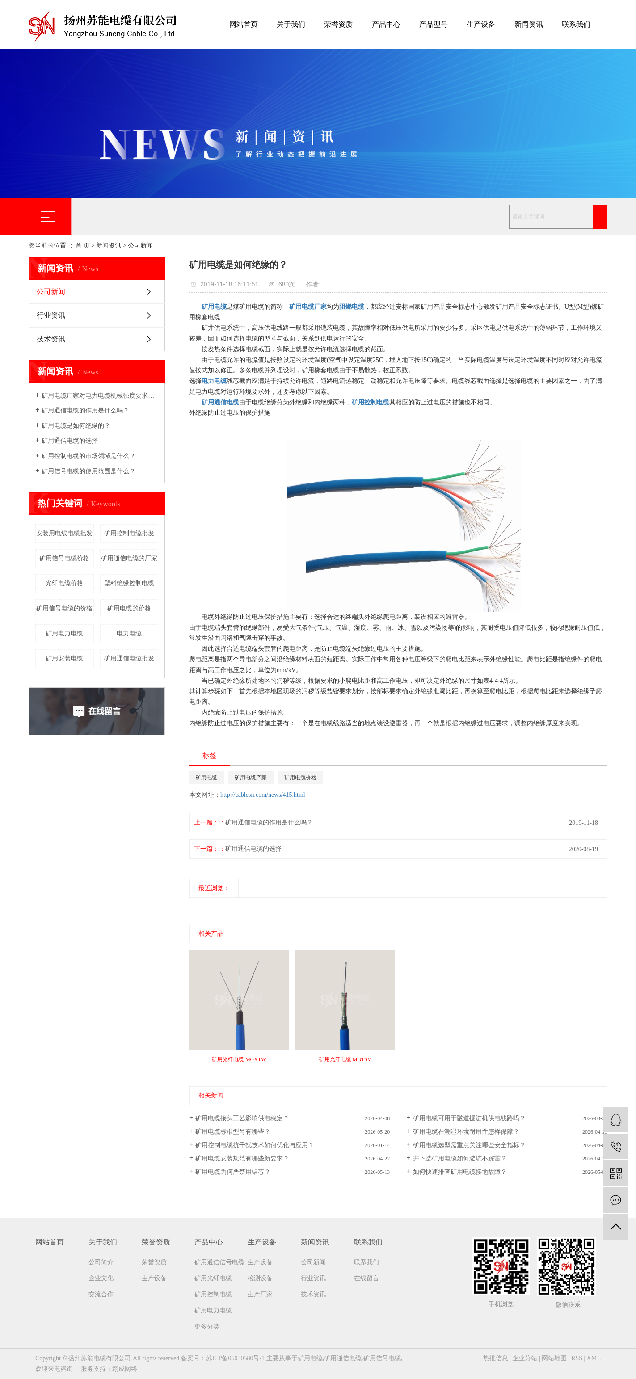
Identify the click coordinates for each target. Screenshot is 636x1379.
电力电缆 (129, 633)
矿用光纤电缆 (213, 1278)
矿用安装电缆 (64, 658)
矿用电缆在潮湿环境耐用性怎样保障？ (466, 1131)
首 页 (83, 245)
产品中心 (386, 24)
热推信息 (495, 1358)
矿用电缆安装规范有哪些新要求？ (242, 1158)
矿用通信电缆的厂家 (129, 558)
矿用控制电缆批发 (129, 533)
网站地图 (554, 1358)
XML (594, 1358)
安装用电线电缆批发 (64, 533)
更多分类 (206, 1326)
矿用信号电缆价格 (64, 558)
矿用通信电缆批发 (129, 658)
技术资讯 (51, 339)
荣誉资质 (338, 24)
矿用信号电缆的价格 (64, 608)
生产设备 (481, 24)
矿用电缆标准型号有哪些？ (232, 1131)
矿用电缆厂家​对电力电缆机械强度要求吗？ (100, 395)
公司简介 (101, 1262)
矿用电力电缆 (64, 633)
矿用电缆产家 (251, 777)
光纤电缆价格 (64, 583)
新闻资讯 (528, 24)
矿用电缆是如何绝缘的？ (76, 425)
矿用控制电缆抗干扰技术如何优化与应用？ (254, 1145)
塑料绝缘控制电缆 (129, 583)
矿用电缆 (206, 777)
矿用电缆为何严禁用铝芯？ (232, 1172)
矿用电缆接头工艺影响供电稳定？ (242, 1118)
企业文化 (101, 1278)
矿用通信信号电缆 (219, 1262)
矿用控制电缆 (213, 1294)
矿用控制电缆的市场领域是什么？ (88, 456)
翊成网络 (124, 1369)
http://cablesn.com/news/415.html (262, 794)
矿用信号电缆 (382, 1358)
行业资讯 (51, 315)
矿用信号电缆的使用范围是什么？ (88, 471)
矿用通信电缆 (343, 1358)
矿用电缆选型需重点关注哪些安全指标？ (469, 1145)
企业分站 (524, 1358)
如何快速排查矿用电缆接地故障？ (460, 1172)
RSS (576, 1358)
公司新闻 (140, 245)
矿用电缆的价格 (129, 608)
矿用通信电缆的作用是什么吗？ (85, 410)
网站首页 (243, 24)
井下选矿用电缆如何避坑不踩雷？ (460, 1158)
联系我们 (576, 24)
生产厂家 (260, 1294)
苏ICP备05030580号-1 (235, 1358)
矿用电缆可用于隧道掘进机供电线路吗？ (469, 1118)
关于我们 (291, 24)
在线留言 (366, 1278)
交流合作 (101, 1294)
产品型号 (433, 24)
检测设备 (260, 1278)
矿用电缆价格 (300, 777)
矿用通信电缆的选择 (70, 440)
